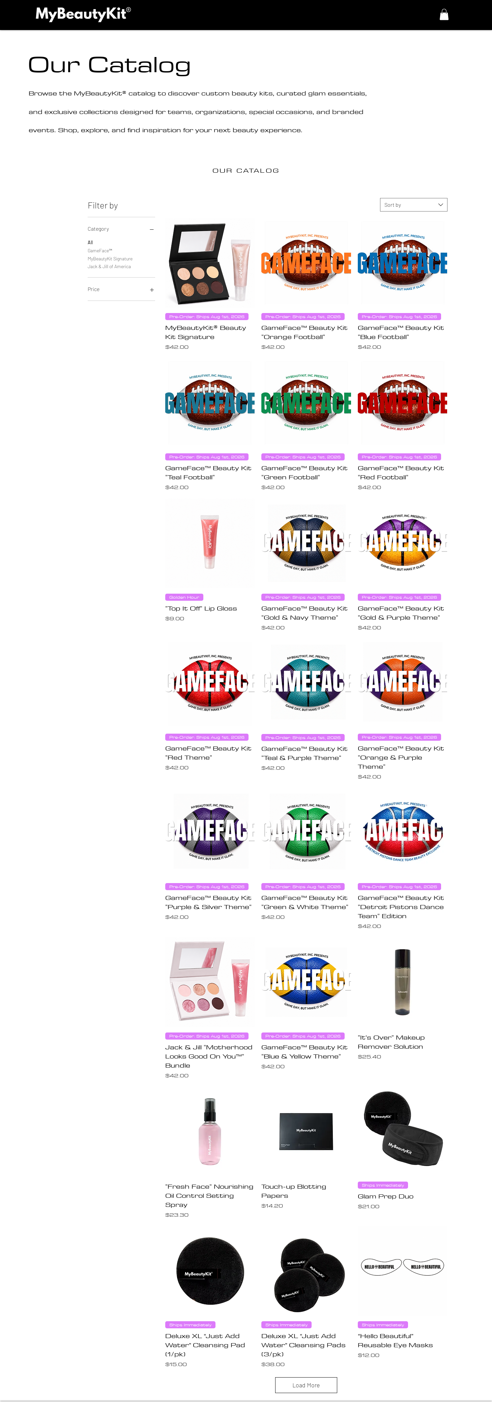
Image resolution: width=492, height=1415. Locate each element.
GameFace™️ (100, 250)
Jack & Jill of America (109, 265)
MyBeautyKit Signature (110, 258)
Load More (306, 1385)
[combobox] (413, 204)
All (90, 241)
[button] (444, 14)
